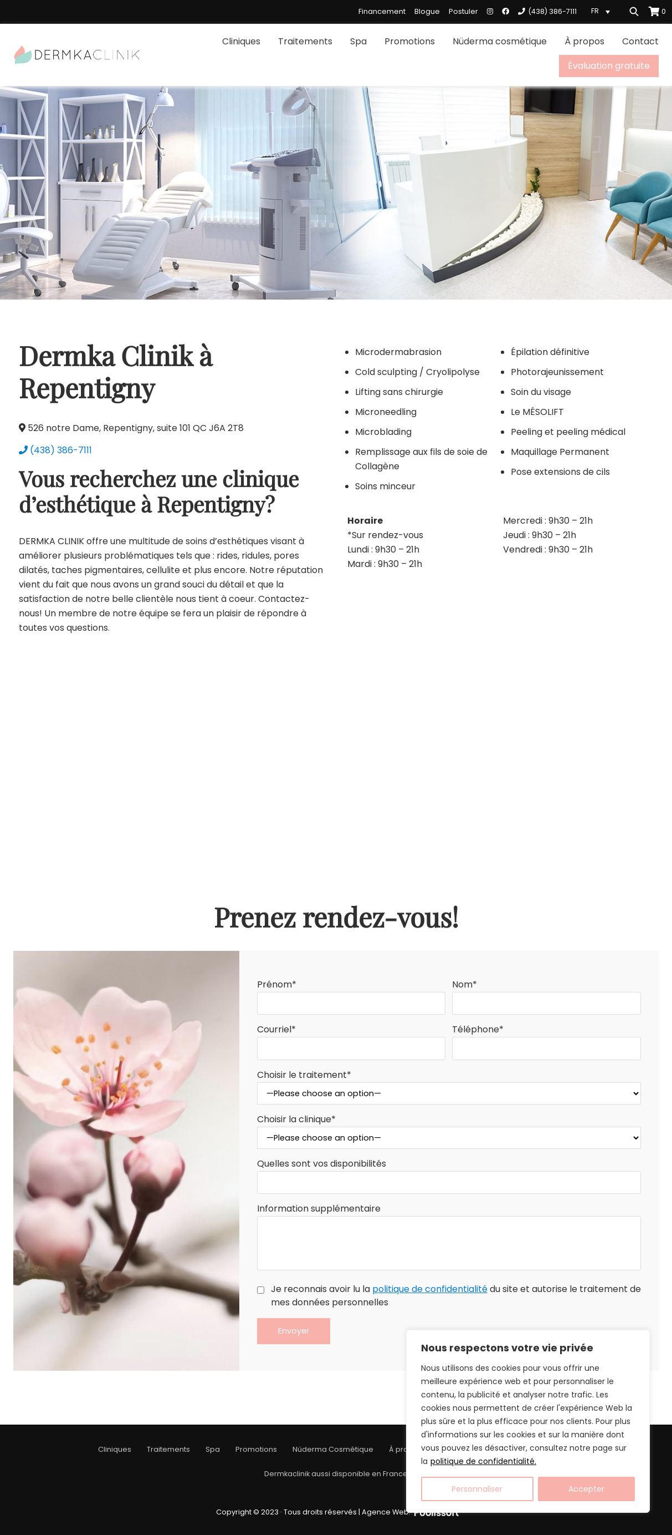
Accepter (586, 1489)
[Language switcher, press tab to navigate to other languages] (602, 11)
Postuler (463, 11)
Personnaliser (477, 1489)
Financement (382, 11)
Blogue (427, 11)
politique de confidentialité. (483, 1461)
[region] (528, 1421)
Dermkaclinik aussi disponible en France (336, 1473)
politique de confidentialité (430, 1289)
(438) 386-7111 (55, 450)
